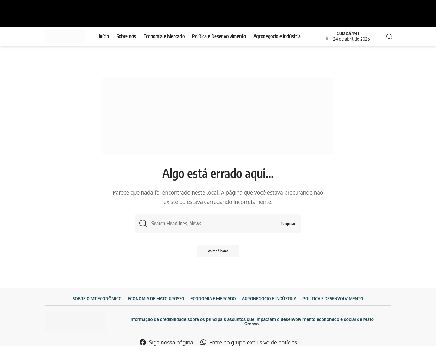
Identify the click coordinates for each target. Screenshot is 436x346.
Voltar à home (218, 252)
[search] (387, 37)
